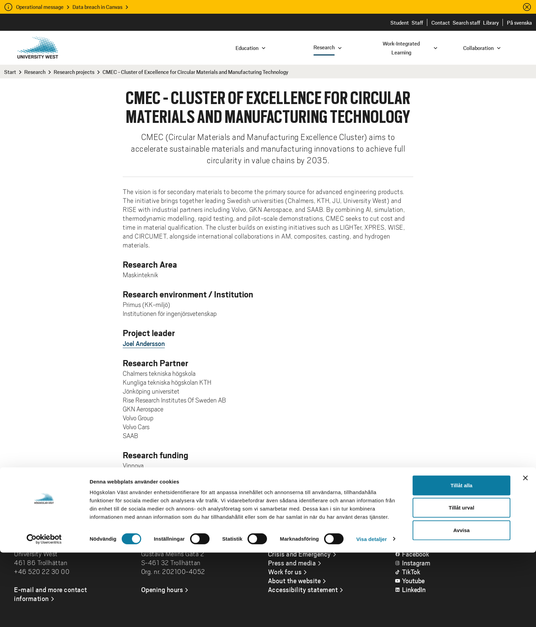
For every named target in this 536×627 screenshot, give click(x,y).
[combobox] (490, 47)
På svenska (519, 22)
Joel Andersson (144, 343)
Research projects (74, 71)
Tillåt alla (461, 560)
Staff (417, 22)
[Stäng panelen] (525, 552)
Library (491, 22)
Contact (440, 22)
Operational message (40, 6)
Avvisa (461, 604)
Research (34, 71)
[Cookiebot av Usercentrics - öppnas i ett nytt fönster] (44, 614)
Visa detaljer (371, 613)
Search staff (466, 22)
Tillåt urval (461, 582)
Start (10, 71)
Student (399, 22)
